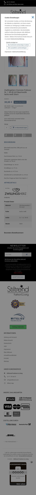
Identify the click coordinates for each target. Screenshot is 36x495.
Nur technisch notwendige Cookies (18, 45)
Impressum (8, 52)
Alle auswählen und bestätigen (17, 48)
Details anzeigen (11, 42)
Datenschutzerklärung (17, 39)
